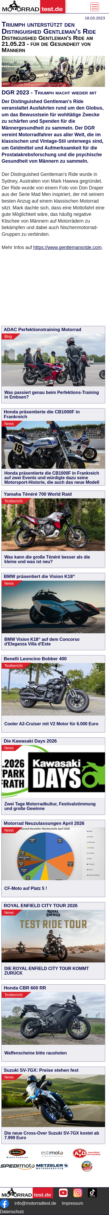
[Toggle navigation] (94, 6)
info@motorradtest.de (35, 1203)
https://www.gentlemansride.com (67, 247)
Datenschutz (12, 1211)
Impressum (72, 1203)
